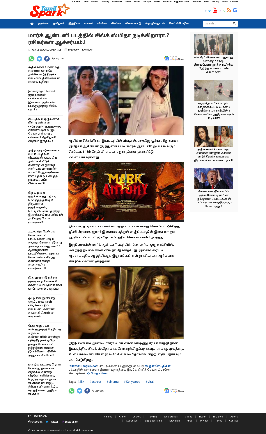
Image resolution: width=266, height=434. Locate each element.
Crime (85, 1)
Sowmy (74, 50)
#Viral (149, 381)
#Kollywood (132, 381)
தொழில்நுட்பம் (155, 23)
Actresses (167, 1)
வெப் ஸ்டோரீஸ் (179, 23)
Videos (128, 1)
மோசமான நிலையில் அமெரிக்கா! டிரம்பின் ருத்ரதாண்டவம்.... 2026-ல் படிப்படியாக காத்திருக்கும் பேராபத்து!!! (214, 199)
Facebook (35, 422)
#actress (95, 381)
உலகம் (88, 23)
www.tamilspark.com (60, 430)
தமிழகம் (58, 23)
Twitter (52, 422)
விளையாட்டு (133, 23)
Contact (234, 1)
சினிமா (116, 23)
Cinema (76, 1)
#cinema (112, 381)
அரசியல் (43, 23)
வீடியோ (102, 23)
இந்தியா (74, 23)
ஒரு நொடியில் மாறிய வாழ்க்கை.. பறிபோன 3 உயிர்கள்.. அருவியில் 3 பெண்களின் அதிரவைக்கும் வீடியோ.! (214, 111)
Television (196, 1)
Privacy (215, 1)
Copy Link (59, 59)
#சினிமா (87, 50)
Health (137, 1)
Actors (157, 1)
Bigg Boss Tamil (181, 1)
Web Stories (117, 1)
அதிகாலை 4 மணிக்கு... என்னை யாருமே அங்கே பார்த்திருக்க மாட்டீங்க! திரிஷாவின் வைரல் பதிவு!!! (44, 75)
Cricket (94, 1)
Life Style (147, 1)
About (206, 1)
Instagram (70, 422)
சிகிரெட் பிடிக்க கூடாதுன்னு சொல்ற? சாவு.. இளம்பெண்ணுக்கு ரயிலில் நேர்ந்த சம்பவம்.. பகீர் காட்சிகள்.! (213, 65)
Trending (104, 1)
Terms (225, 1)
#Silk (81, 381)
